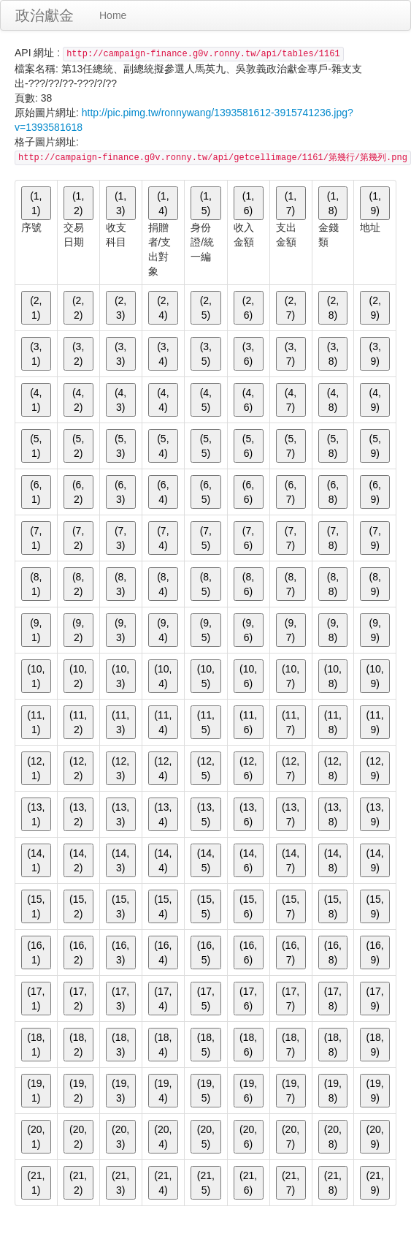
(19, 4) (163, 1090)
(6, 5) (206, 492)
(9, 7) (290, 630)
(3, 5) (206, 354)
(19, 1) (36, 1090)
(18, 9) (375, 1044)
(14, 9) (375, 860)
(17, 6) (248, 998)
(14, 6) (248, 860)
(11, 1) (36, 722)
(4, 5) (206, 400)
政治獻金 (44, 15)
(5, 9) (374, 446)
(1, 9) (374, 203)
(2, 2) (78, 308)
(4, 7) (290, 400)
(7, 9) (374, 538)
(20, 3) (120, 1137)
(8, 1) (36, 584)
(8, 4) (163, 584)
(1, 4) (163, 203)
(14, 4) (163, 860)
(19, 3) (120, 1090)
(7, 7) (290, 538)
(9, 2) (78, 630)
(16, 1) (36, 952)
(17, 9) (375, 998)
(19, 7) (290, 1090)
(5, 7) (290, 446)
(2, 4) (163, 308)
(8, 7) (290, 584)
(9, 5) (206, 630)
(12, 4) (163, 768)
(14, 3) (120, 860)
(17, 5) (206, 998)
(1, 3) (120, 203)
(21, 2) (78, 1183)
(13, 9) (375, 814)
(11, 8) (333, 722)
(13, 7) (290, 814)
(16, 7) (290, 952)
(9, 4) (163, 630)
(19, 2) (78, 1090)
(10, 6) (248, 676)
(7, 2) (78, 538)
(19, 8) (333, 1090)
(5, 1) (36, 446)
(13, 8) (333, 814)
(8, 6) (248, 584)
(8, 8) (333, 584)
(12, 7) (290, 768)
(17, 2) (78, 998)
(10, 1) (36, 676)
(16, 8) (333, 952)
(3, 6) (248, 354)
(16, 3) (120, 952)
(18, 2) (78, 1044)
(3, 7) (290, 354)
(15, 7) (290, 906)
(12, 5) (206, 768)
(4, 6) (248, 400)
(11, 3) (120, 722)
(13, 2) (78, 814)
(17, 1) (36, 998)
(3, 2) (78, 354)
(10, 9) (375, 676)
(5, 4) (163, 446)
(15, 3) (120, 906)
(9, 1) (36, 630)
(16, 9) (375, 952)
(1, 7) (290, 203)
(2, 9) (374, 308)
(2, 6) (248, 308)
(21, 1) (36, 1183)
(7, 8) (333, 538)
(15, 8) (333, 906)
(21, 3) (120, 1183)
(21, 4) (163, 1183)
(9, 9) (374, 630)
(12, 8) (333, 768)
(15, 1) (36, 906)
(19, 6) (248, 1090)
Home (112, 15)
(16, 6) (248, 952)
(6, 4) (163, 492)
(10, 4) (163, 676)
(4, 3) (120, 400)
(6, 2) (78, 492)
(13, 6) (248, 814)
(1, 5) (206, 203)
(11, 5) (206, 722)
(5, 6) (248, 446)
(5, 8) (333, 446)
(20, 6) (248, 1137)
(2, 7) (290, 308)
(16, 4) (163, 952)
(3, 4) (163, 354)
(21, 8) (333, 1183)
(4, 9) (374, 400)
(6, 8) (333, 492)
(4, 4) (163, 400)
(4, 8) (333, 400)
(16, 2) (78, 952)
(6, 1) (36, 492)
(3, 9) (374, 354)
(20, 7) (290, 1137)
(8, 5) (206, 584)
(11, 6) (248, 722)
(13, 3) (120, 814)
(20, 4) (163, 1137)
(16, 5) (206, 952)
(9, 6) (248, 630)
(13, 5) (206, 814)
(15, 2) (78, 906)
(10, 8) (333, 676)
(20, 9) (375, 1137)
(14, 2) (78, 860)
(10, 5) (206, 676)
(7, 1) (36, 538)
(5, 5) (206, 446)
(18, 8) (333, 1044)
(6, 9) (374, 492)
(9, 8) (333, 630)
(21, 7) (290, 1183)
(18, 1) (36, 1044)
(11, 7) (290, 722)
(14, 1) (36, 860)
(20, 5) (206, 1137)
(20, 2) (78, 1137)
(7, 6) (248, 538)
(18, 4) (163, 1044)
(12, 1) (36, 768)
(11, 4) (163, 722)
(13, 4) (163, 814)
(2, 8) (333, 308)
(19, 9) (375, 1090)
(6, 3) (120, 492)
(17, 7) (290, 998)
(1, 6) (248, 203)
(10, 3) (120, 676)
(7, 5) (206, 538)
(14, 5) (206, 860)
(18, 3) (120, 1044)
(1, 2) (78, 203)
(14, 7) (290, 860)
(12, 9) (375, 768)
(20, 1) (36, 1137)
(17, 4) (163, 998)
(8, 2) (78, 584)
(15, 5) (206, 906)
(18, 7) (290, 1044)
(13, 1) (36, 814)
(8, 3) (120, 584)
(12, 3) (120, 768)
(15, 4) (163, 906)
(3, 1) (36, 354)
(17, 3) (120, 998)
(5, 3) (120, 446)
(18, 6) (248, 1044)
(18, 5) (206, 1044)
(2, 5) (206, 308)
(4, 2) (78, 400)
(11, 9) (375, 722)
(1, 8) (333, 203)
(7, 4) (163, 538)
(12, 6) (248, 768)
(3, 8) (333, 354)
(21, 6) (248, 1183)
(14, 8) (333, 860)
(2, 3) (120, 308)
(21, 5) (206, 1183)
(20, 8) (333, 1137)
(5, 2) (78, 446)
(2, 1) (36, 308)
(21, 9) (375, 1183)
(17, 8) (333, 998)
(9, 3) (120, 630)
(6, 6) (248, 492)
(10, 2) (78, 676)
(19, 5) (206, 1090)
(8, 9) (374, 584)
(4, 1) (36, 400)
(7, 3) (120, 538)
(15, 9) (375, 906)
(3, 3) (120, 354)
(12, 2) (78, 768)
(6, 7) (290, 492)
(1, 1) (36, 203)
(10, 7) (290, 676)
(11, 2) (78, 722)
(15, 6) (248, 906)
